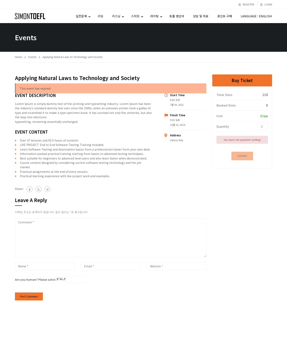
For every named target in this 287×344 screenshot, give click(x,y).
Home (18, 57)
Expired (242, 156)
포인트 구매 (224, 16)
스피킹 (135, 16)
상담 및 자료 (200, 16)
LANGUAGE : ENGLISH (256, 16)
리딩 (100, 16)
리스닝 (116, 16)
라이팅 (154, 16)
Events (32, 57)
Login (266, 4)
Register (246, 4)
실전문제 (81, 16)
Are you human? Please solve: (50, 279)
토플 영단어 (176, 16)
